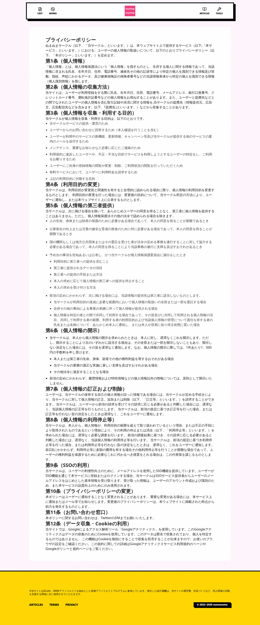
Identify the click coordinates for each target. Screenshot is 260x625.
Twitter (106, 518)
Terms (54, 605)
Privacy (71, 605)
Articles (36, 605)
